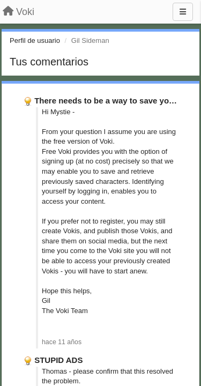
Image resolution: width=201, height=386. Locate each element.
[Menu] (183, 12)
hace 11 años (61, 342)
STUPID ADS (58, 360)
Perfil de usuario (35, 40)
